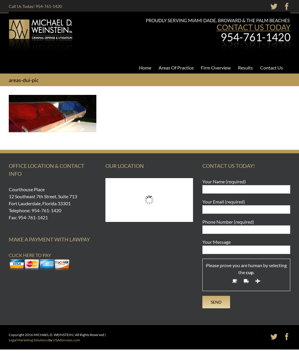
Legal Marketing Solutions (28, 340)
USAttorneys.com (66, 340)
